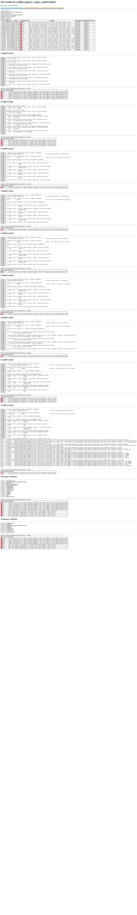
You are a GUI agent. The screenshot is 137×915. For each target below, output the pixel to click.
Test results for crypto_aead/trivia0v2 (55, 8)
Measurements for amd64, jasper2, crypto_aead (12, 8)
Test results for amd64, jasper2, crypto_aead (34, 8)
